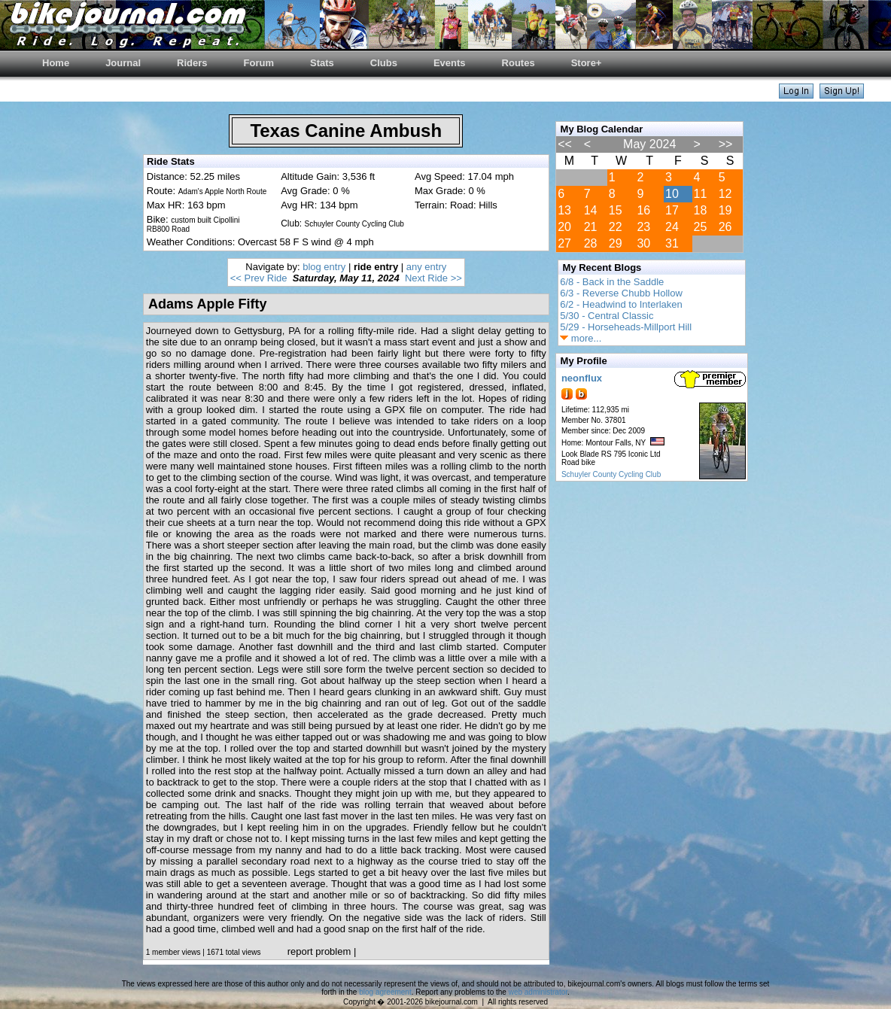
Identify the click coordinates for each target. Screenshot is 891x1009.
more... (580, 338)
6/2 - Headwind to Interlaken (621, 304)
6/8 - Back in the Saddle (612, 281)
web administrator (538, 992)
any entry (426, 266)
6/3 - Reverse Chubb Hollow (621, 293)
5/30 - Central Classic (606, 315)
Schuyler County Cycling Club (611, 474)
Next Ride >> (433, 278)
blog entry (324, 266)
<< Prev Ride (258, 278)
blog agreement (385, 992)
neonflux (581, 378)
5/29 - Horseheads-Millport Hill (626, 327)
